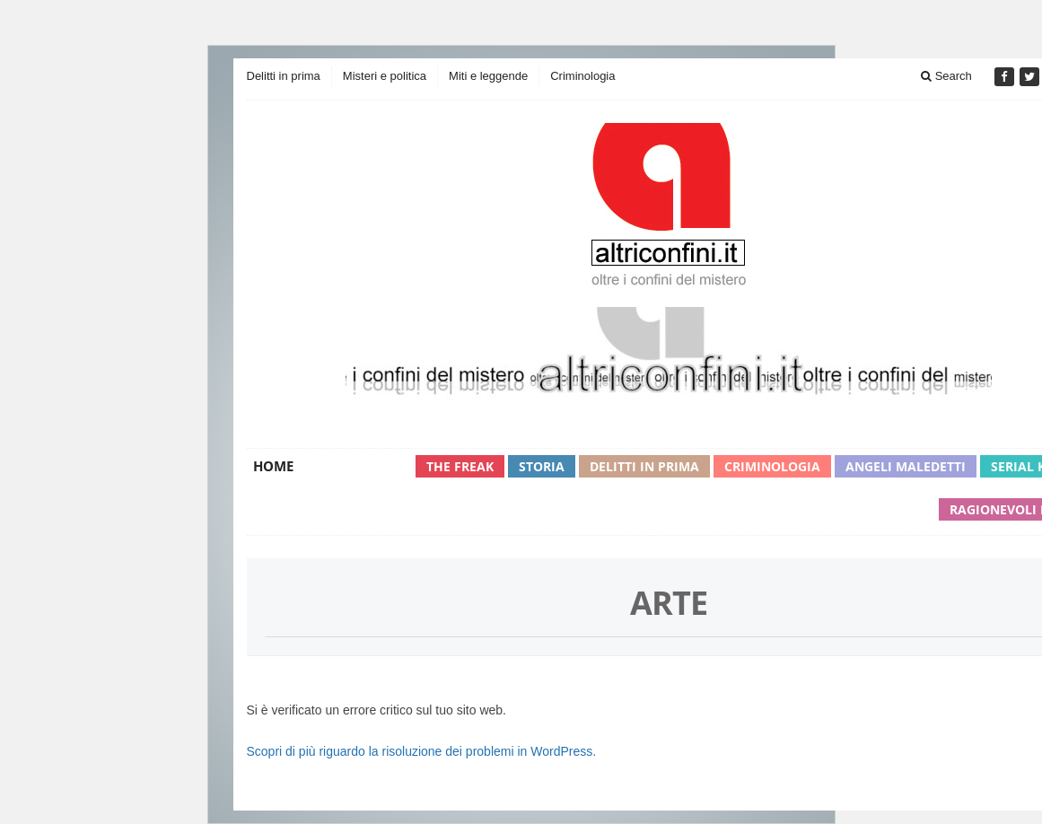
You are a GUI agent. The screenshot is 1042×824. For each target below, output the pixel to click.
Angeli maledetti (905, 466)
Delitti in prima (283, 76)
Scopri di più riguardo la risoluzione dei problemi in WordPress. (422, 751)
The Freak (460, 466)
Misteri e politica (384, 76)
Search (946, 76)
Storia (542, 466)
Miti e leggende (488, 76)
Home (273, 466)
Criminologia (582, 76)
